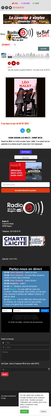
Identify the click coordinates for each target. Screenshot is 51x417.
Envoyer (5, 374)
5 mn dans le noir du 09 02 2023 (15, 123)
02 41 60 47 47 (18, 7)
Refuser (43, 411)
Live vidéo (25, 3)
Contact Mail (13, 258)
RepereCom (13, 396)
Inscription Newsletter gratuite (25, 190)
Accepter (24, 411)
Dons (15, 3)
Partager (26, 152)
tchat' (36, 3)
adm (3, 398)
